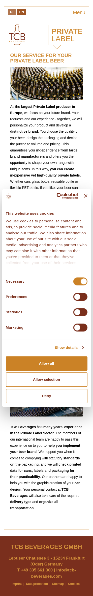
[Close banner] (85, 196)
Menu (77, 12)
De (12, 12)
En (21, 12)
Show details (66, 347)
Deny (46, 396)
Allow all (46, 363)
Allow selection (46, 379)
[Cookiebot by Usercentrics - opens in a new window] (58, 196)
